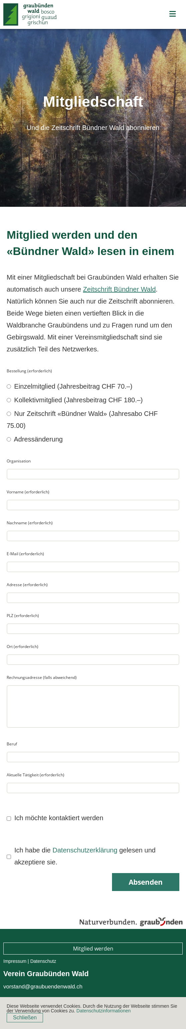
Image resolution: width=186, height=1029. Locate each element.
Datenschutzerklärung (85, 850)
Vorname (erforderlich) (28, 492)
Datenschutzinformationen (103, 1010)
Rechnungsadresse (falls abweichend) (42, 677)
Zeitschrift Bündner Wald (119, 289)
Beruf (12, 744)
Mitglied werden (93, 948)
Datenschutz (43, 961)
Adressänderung (35, 439)
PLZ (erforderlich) (23, 615)
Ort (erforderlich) (22, 646)
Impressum (14, 961)
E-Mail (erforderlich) (25, 554)
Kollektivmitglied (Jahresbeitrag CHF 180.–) (75, 400)
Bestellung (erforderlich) (29, 371)
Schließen (25, 1017)
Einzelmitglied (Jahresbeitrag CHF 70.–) (69, 386)
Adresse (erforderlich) (27, 584)
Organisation (19, 461)
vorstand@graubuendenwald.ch (42, 986)
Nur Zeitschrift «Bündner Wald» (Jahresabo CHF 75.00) (82, 419)
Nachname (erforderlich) (30, 523)
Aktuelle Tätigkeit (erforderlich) (35, 775)
